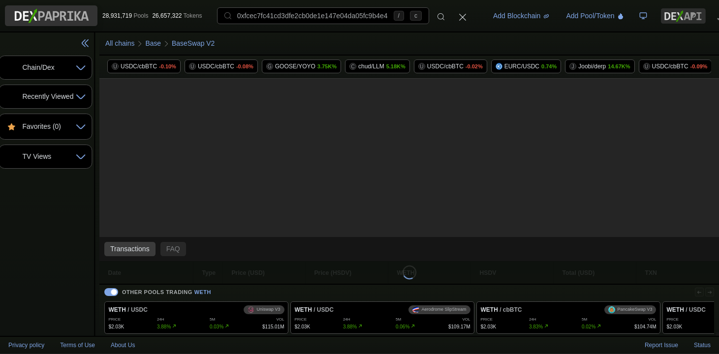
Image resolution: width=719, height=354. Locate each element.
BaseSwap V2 (227, 43)
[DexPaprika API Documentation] (683, 16)
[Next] (709, 290)
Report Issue (661, 345)
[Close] (462, 16)
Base (187, 43)
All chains (153, 43)
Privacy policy (26, 345)
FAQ (207, 249)
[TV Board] (643, 16)
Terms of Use (77, 345)
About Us (123, 345)
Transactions (163, 249)
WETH (236, 290)
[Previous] (698, 290)
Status (702, 345)
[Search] (441, 16)
